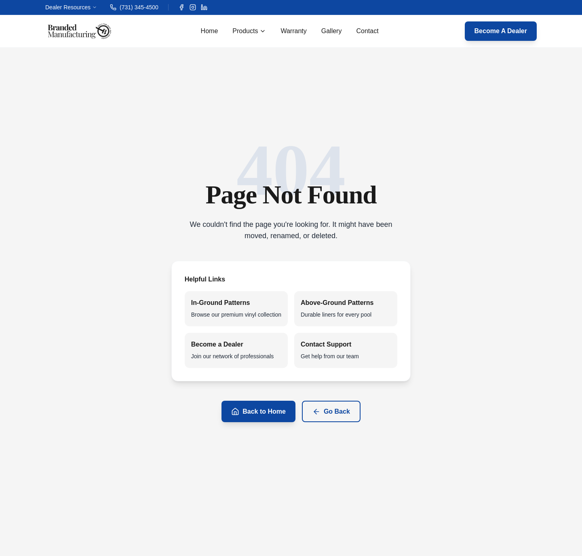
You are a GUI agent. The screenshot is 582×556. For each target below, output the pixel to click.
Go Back (331, 412)
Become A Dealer (500, 30)
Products (249, 30)
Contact (367, 30)
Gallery (331, 30)
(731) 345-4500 (134, 7)
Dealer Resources (71, 7)
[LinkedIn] (204, 7)
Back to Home (258, 412)
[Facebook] (181, 7)
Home (209, 30)
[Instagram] (193, 7)
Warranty (293, 30)
